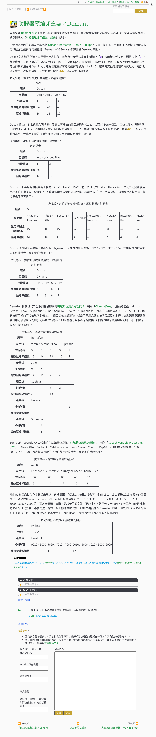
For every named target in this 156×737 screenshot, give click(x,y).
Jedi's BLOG (16, 9)
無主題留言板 (51, 643)
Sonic (77, 45)
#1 (19, 609)
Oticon (52, 45)
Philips (88, 45)
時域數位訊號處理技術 (70, 306)
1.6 (83, 562)
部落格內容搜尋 (121, 6)
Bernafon (65, 45)
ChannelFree (103, 306)
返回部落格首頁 (78, 727)
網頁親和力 (101, 1)
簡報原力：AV (126, 1)
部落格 (91, 1)
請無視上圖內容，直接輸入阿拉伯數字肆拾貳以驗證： (33, 702)
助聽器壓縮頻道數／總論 (41, 37)
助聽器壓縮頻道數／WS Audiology (119, 727)
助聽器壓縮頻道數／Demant (53, 23)
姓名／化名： (27, 653)
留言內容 (59, 648)
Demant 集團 (29, 33)
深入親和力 (113, 1)
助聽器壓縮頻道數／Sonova (33, 727)
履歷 (137, 1)
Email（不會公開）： (31, 664)
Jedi (33, 615)
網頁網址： (26, 675)
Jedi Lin (48, 562)
